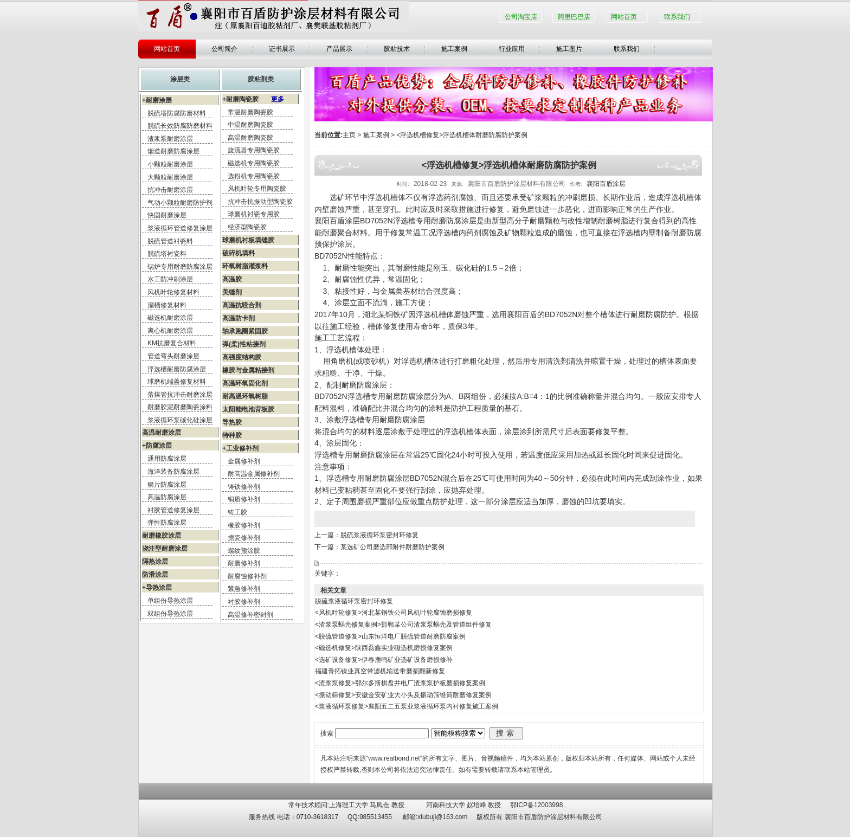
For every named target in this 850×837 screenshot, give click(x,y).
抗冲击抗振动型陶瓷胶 (260, 201)
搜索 (506, 733)
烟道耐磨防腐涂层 (173, 151)
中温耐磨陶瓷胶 (250, 124)
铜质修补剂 (244, 499)
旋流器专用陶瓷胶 (254, 150)
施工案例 (454, 49)
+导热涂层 (157, 587)
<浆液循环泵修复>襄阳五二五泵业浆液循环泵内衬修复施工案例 (406, 706)
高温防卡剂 (238, 318)
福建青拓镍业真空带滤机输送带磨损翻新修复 (380, 671)
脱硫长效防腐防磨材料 (179, 126)
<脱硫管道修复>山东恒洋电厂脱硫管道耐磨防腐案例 (390, 636)
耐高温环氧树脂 (245, 396)
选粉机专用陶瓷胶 (254, 176)
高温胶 (232, 279)
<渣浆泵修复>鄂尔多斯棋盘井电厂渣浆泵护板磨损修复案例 (400, 683)
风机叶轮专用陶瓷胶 (257, 188)
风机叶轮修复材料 (173, 292)
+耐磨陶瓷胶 (253, 99)
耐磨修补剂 (244, 563)
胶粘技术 (397, 49)
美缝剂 (232, 292)
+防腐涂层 (157, 445)
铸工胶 (237, 512)
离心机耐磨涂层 (170, 330)
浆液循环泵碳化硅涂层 (179, 420)
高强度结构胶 (241, 357)
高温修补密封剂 (250, 615)
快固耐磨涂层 (166, 215)
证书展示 (282, 49)
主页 (349, 135)
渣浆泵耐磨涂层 (170, 139)
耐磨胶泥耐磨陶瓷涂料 (179, 407)
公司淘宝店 (521, 17)
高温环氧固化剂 (245, 383)
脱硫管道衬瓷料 (170, 241)
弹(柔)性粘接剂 (244, 344)
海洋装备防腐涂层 (173, 471)
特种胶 (232, 435)
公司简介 (224, 49)
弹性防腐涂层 (166, 522)
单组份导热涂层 (170, 600)
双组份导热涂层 (170, 613)
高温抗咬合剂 (241, 305)
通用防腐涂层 (166, 458)
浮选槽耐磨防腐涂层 (176, 369)
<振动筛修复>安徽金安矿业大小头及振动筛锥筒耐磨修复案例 (403, 695)
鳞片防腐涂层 (166, 484)
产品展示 (339, 49)
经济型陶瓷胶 (247, 227)
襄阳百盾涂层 (606, 184)
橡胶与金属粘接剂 (248, 370)
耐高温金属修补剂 (254, 474)
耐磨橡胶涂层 (161, 535)
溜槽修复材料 (166, 305)
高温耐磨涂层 (161, 432)
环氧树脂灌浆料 (245, 266)
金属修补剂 (244, 461)
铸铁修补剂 (244, 487)
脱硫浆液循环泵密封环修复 (379, 535)
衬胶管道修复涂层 (173, 510)
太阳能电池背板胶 (248, 409)
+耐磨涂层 (157, 100)
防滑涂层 (155, 574)
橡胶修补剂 (244, 525)
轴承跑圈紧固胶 (245, 331)
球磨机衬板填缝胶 (248, 240)
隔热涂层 (155, 561)
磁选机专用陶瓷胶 (254, 163)
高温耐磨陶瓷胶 (250, 137)
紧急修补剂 (244, 589)
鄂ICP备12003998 (536, 805)
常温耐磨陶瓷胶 (250, 112)
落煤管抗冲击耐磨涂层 (179, 394)
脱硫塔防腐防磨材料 (176, 113)
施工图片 (569, 49)
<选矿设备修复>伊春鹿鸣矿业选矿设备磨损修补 (384, 660)
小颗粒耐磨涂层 (170, 164)
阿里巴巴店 (574, 17)
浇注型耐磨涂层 (165, 548)
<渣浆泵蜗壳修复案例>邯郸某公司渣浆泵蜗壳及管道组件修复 (403, 624)
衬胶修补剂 (244, 602)
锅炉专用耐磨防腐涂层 (179, 267)
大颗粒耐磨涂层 (170, 177)
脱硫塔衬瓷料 (166, 253)
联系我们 (677, 17)
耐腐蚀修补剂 (247, 576)
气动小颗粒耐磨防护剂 (179, 203)
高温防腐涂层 (166, 497)
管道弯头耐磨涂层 (173, 356)
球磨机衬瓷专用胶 (254, 214)
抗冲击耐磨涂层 (170, 190)
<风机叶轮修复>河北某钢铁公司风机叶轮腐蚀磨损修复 (393, 612)
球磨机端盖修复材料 (176, 381)
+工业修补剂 (240, 448)
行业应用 (512, 49)
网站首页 (624, 17)
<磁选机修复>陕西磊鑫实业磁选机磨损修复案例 (384, 648)
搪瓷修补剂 (244, 538)
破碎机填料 (238, 253)
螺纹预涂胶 (244, 551)
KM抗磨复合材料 (171, 343)
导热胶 (232, 422)
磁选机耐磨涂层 (170, 317)
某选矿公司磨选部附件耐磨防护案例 (392, 547)
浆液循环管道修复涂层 (179, 228)
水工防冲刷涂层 (170, 279)
